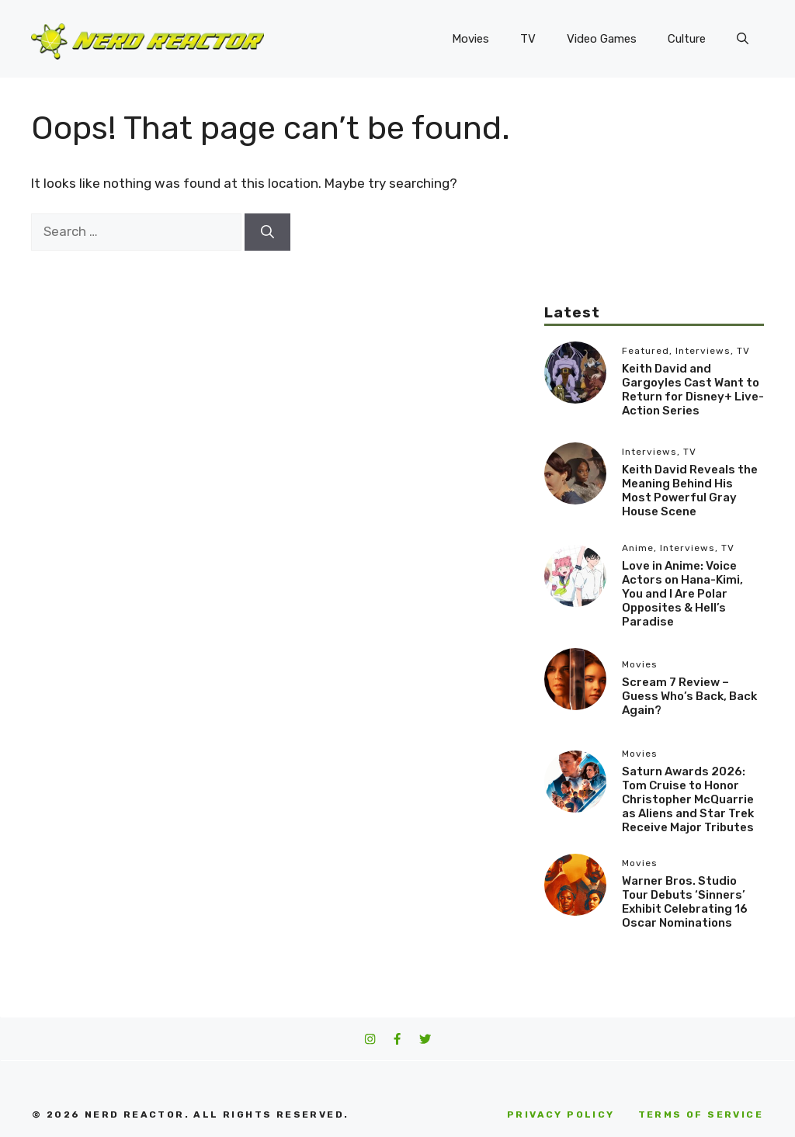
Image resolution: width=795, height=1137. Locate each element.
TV (528, 39)
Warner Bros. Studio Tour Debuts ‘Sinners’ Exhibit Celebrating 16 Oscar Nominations (685, 902)
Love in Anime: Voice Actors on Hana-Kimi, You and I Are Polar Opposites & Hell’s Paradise (682, 594)
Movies (470, 39)
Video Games (602, 39)
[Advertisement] (654, 206)
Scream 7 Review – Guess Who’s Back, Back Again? (689, 696)
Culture (687, 39)
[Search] (267, 232)
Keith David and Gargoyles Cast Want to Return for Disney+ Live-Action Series (693, 390)
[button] (742, 39)
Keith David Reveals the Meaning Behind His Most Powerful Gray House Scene (690, 490)
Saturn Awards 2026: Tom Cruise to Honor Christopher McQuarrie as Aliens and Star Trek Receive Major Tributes (688, 799)
